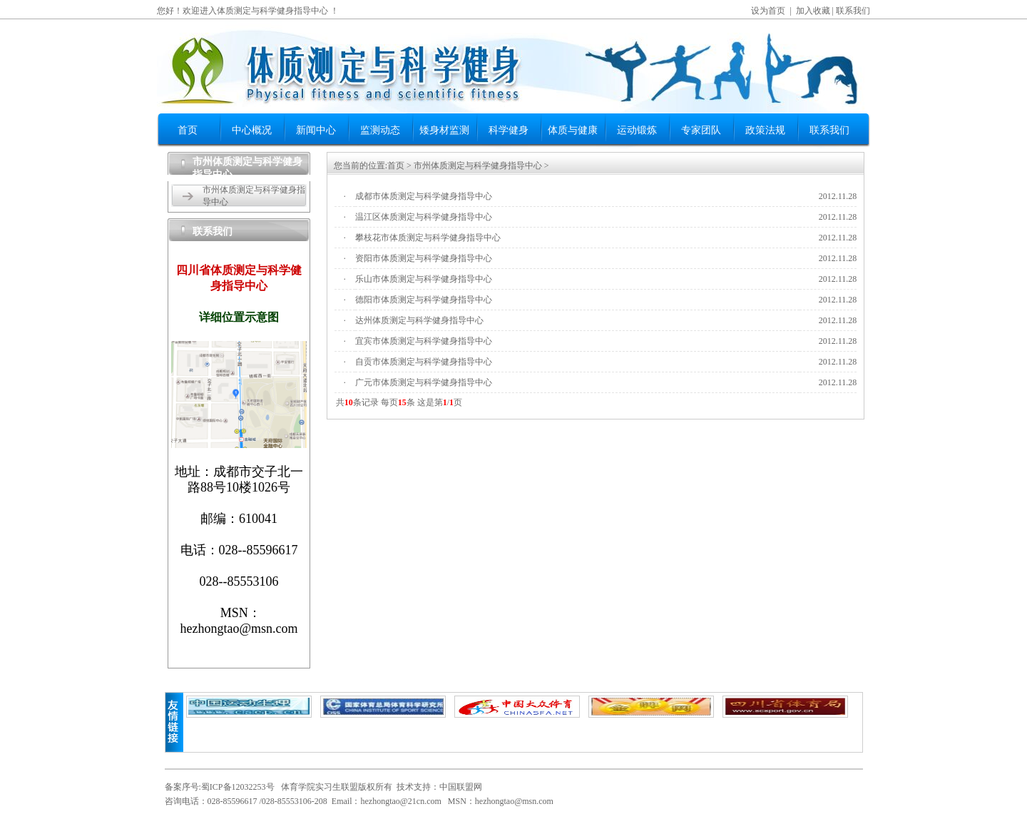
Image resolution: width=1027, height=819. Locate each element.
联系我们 (853, 11)
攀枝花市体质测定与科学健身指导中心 (428, 238)
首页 (188, 130)
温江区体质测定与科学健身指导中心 (423, 217)
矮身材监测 (444, 130)
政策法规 (765, 130)
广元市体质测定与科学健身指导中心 (423, 382)
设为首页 (768, 11)
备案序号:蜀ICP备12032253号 (220, 787)
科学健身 (508, 130)
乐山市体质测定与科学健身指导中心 (423, 279)
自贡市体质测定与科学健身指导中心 (423, 362)
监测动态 (380, 130)
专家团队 (701, 130)
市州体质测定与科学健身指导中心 (478, 166)
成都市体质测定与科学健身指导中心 (423, 196)
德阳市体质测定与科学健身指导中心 (423, 300)
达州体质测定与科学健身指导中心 (419, 320)
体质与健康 (573, 130)
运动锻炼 (637, 130)
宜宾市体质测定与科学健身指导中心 (423, 341)
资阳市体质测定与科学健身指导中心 (423, 258)
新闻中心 (316, 130)
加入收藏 (813, 11)
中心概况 (252, 130)
